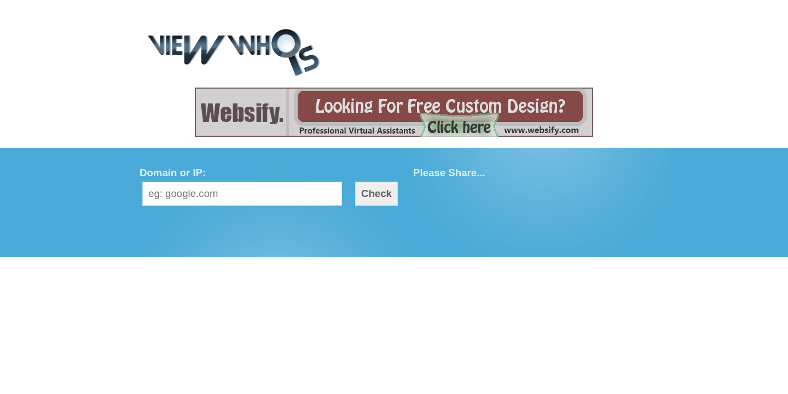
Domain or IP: (173, 172)
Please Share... (449, 172)
